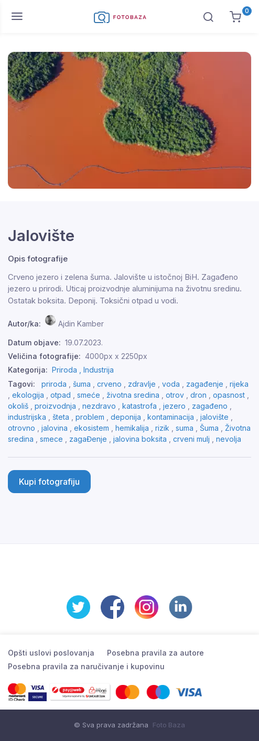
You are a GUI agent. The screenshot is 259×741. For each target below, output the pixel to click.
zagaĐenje (88, 438)
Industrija (98, 369)
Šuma (209, 427)
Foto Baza (169, 725)
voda (171, 383)
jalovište (214, 416)
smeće (88, 394)
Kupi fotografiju (49, 481)
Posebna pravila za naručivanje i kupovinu (86, 666)
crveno (109, 383)
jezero (174, 405)
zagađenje (204, 383)
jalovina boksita (140, 438)
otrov (175, 394)
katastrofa (139, 405)
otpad (60, 394)
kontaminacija (170, 416)
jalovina (54, 427)
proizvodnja (55, 405)
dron (198, 394)
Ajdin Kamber (81, 323)
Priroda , (67, 369)
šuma (82, 383)
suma (184, 427)
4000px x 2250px (116, 356)
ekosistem (91, 427)
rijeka (239, 383)
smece (51, 438)
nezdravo (99, 405)
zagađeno (210, 405)
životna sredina (132, 394)
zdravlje (142, 383)
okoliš (18, 405)
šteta (60, 416)
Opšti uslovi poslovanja (51, 652)
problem (89, 416)
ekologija (28, 394)
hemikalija (132, 427)
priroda (54, 383)
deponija (126, 416)
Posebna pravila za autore (155, 652)
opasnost (229, 394)
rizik (162, 427)
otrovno (21, 427)
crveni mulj (191, 438)
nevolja (228, 438)
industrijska (27, 416)
